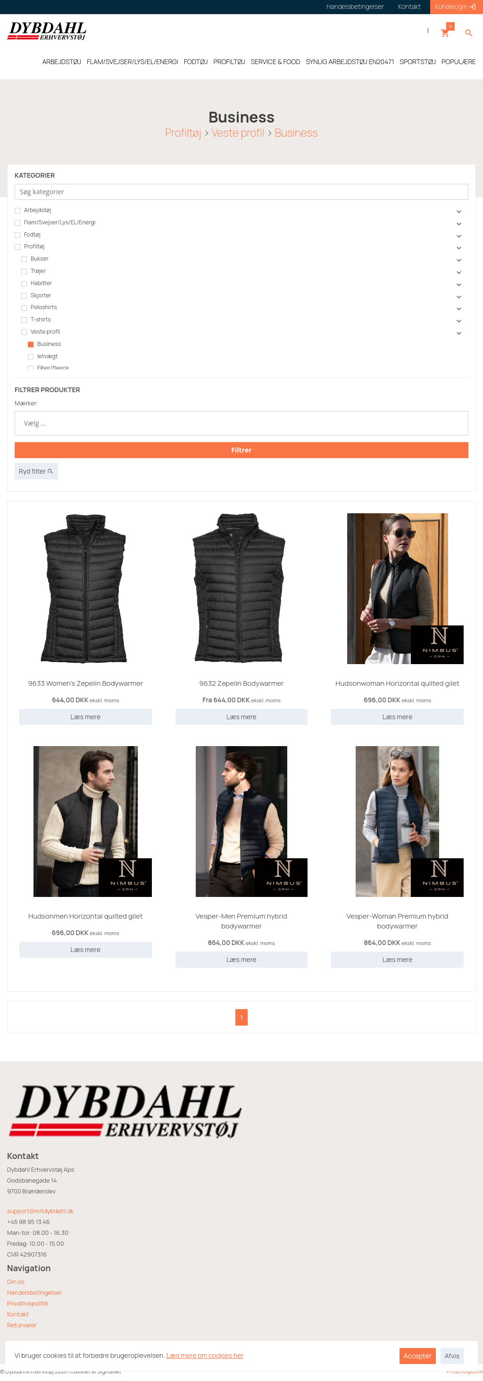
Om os (16, 1281)
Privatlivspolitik (28, 1303)
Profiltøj (183, 132)
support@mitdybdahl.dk (40, 1211)
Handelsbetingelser (34, 1292)
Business (296, 132)
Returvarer (22, 1325)
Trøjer (33, 271)
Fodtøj (28, 234)
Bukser (35, 258)
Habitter (36, 283)
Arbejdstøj (33, 210)
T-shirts (36, 319)
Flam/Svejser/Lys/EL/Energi (55, 222)
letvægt (43, 356)
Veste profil (238, 132)
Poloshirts (39, 307)
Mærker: (26, 403)
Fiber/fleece (48, 368)
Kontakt (18, 1314)
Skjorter (36, 295)
